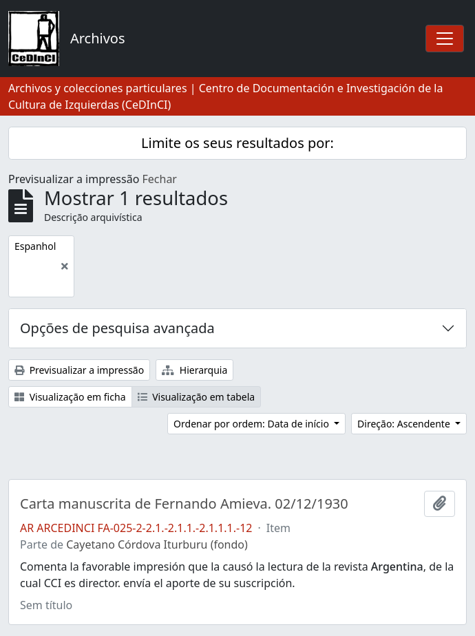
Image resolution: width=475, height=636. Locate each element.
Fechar (159, 179)
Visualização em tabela (196, 396)
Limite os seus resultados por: (237, 143)
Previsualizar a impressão (79, 370)
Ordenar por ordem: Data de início (252, 423)
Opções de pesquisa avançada (117, 328)
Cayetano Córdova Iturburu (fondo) (157, 544)
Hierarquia (194, 370)
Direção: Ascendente (404, 423)
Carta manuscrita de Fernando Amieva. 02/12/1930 (184, 504)
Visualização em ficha (70, 396)
